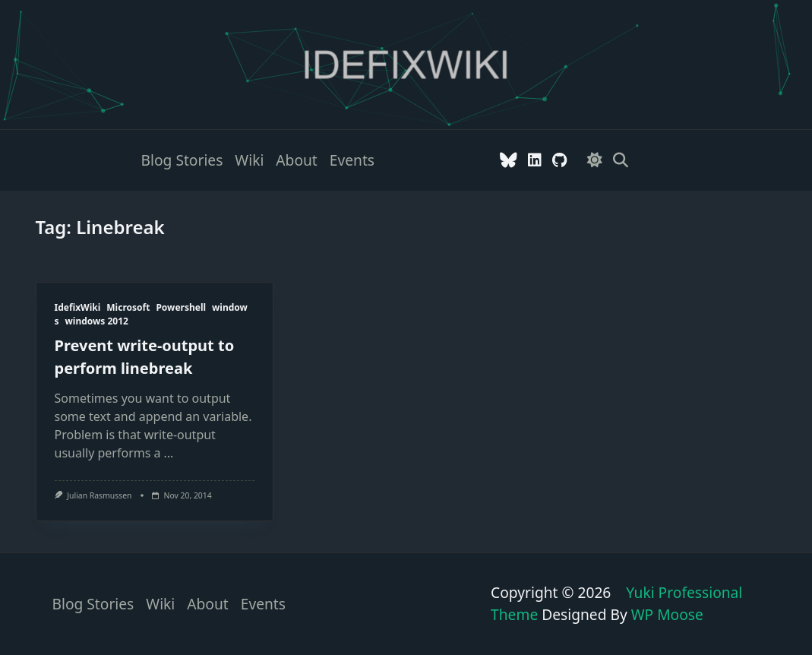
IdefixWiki (78, 307)
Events (352, 160)
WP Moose (667, 614)
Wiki (249, 160)
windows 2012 (96, 321)
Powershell (181, 307)
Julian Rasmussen (99, 495)
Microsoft (128, 307)
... (169, 453)
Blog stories (182, 160)
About (296, 160)
